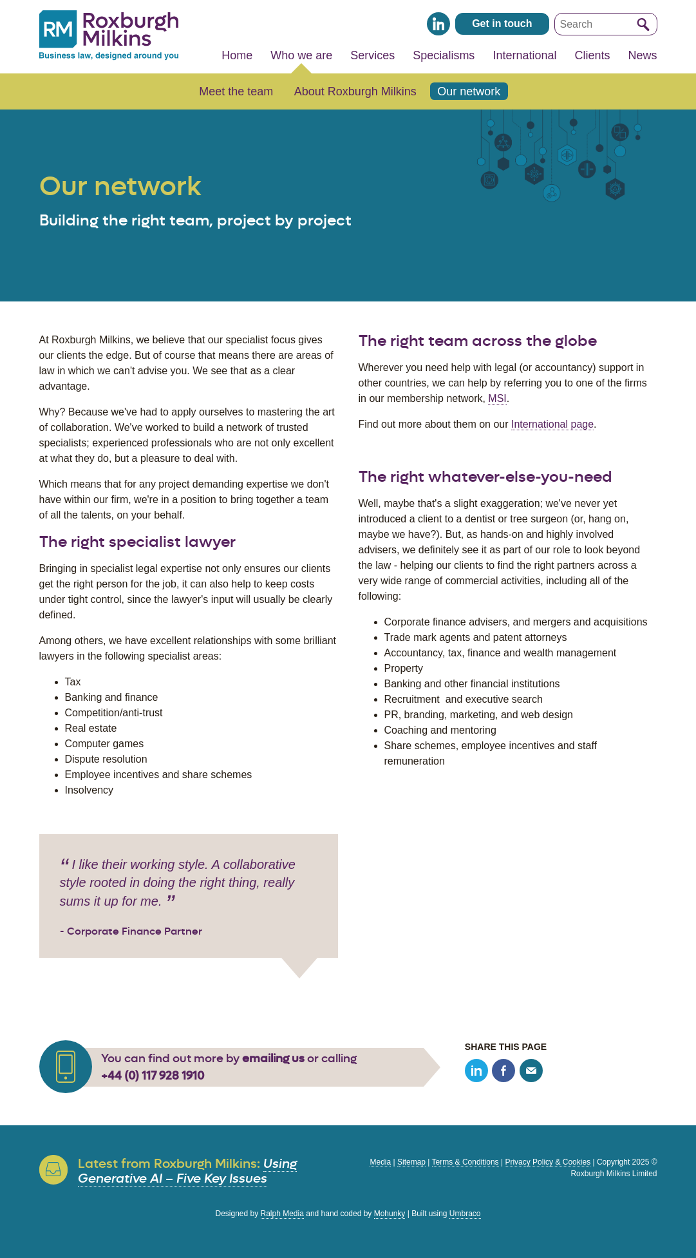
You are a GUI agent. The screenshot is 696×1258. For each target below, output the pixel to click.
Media (380, 1162)
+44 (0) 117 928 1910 (152, 1076)
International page (552, 424)
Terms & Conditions (465, 1162)
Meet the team (236, 91)
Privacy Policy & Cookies (547, 1162)
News (642, 55)
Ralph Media (282, 1213)
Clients (592, 55)
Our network (468, 91)
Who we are (301, 55)
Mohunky (390, 1213)
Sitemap (411, 1162)
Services (372, 55)
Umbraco (465, 1213)
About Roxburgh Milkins (355, 91)
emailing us (273, 1058)
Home (236, 55)
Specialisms (444, 55)
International (524, 55)
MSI (497, 398)
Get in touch (502, 23)
